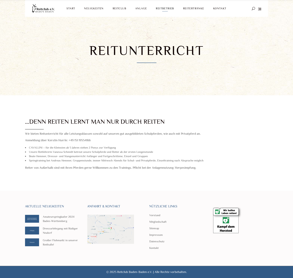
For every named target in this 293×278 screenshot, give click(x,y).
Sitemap (154, 228)
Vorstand (154, 215)
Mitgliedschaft (157, 221)
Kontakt (154, 247)
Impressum (156, 234)
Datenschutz (156, 241)
